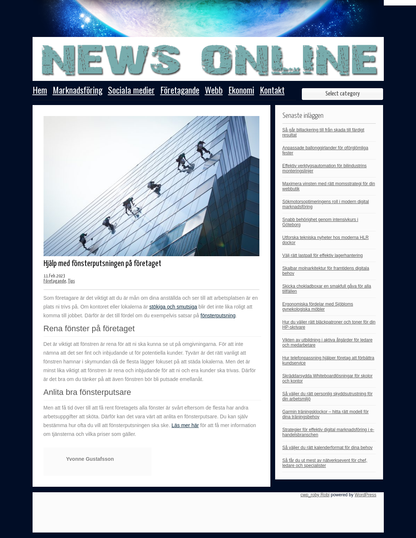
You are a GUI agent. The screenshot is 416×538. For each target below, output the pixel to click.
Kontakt (272, 90)
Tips (71, 281)
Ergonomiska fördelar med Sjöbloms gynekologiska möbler (317, 307)
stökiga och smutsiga (173, 307)
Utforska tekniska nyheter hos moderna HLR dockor (325, 240)
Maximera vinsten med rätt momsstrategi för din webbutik (328, 186)
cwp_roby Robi (314, 494)
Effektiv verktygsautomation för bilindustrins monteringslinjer (324, 168)
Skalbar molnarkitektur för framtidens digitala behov (325, 271)
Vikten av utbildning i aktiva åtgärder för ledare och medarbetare (327, 342)
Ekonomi (241, 90)
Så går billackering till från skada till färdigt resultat (323, 132)
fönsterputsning (218, 315)
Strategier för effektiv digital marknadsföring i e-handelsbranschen (328, 432)
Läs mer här (185, 425)
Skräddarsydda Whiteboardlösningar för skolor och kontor (327, 378)
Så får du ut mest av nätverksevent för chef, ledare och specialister (324, 463)
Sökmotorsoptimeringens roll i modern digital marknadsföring (325, 204)
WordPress (365, 494)
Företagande (179, 90)
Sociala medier (131, 90)
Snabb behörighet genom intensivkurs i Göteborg (320, 222)
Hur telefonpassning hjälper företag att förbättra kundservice (328, 360)
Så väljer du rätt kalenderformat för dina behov (327, 447)
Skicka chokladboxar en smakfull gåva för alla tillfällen (326, 289)
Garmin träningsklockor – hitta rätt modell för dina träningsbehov (325, 414)
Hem (40, 90)
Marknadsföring (77, 90)
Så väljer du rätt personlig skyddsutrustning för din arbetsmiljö (327, 396)
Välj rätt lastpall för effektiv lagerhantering (322, 255)
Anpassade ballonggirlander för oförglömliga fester (325, 150)
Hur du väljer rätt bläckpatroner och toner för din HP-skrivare (329, 325)
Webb (214, 90)
